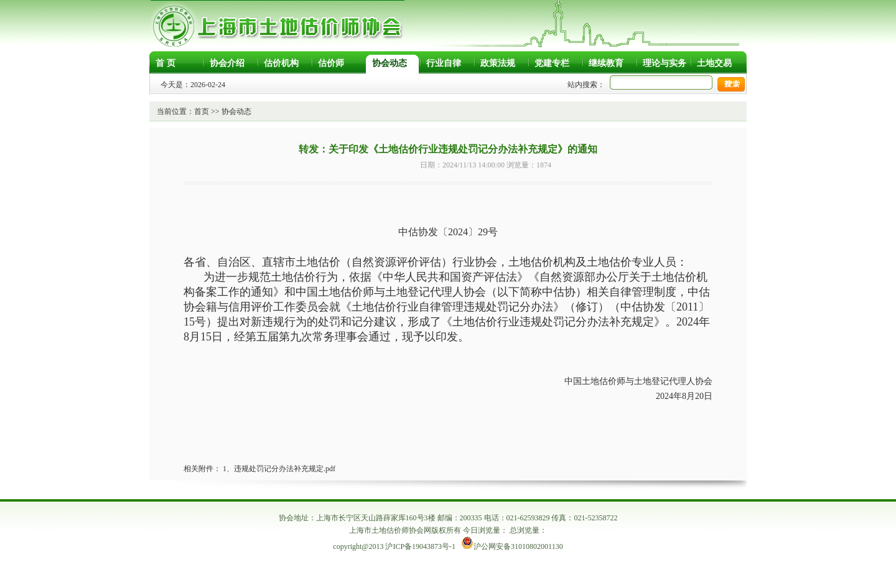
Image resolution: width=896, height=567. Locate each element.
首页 (201, 111)
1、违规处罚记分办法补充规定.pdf (279, 468)
